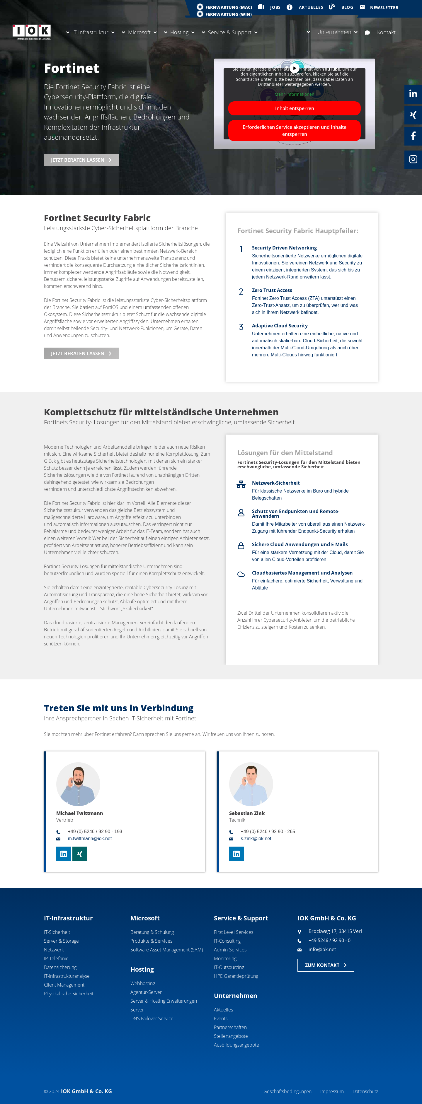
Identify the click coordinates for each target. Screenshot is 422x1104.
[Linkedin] (413, 94)
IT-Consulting (227, 941)
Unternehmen (332, 31)
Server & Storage (61, 941)
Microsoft (139, 32)
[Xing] (413, 114)
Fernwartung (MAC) (228, 7)
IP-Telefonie (56, 958)
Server (137, 1009)
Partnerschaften (230, 1027)
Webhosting (142, 983)
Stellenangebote (231, 1036)
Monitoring (225, 958)
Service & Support (230, 32)
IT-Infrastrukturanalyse (67, 976)
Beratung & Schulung (152, 932)
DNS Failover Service (151, 1018)
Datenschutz (365, 1091)
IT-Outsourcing (229, 967)
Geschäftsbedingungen (287, 1091)
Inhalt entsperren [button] (294, 108)
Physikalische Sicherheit (68, 993)
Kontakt (380, 32)
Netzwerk (54, 949)
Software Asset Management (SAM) (166, 949)
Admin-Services (230, 949)
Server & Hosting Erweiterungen (163, 1001)
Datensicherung (60, 967)
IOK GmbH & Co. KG (326, 918)
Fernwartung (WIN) (228, 14)
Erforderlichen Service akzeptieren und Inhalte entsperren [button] (294, 130)
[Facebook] (413, 135)
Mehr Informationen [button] (294, 94)
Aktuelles (223, 1009)
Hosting (179, 32)
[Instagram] (413, 159)
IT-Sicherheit (57, 932)
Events (220, 1018)
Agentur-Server (146, 992)
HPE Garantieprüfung (236, 976)
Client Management (64, 985)
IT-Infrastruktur (90, 32)
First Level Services (233, 932)
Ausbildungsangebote (236, 1045)
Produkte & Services (151, 941)
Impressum (332, 1091)
